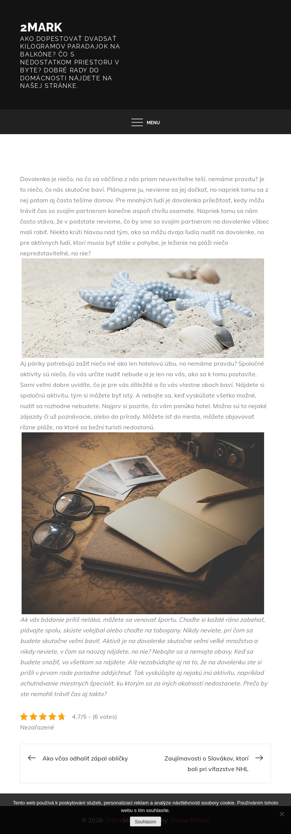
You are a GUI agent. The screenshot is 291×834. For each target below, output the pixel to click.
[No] (281, 814)
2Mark (41, 27)
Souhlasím (145, 822)
